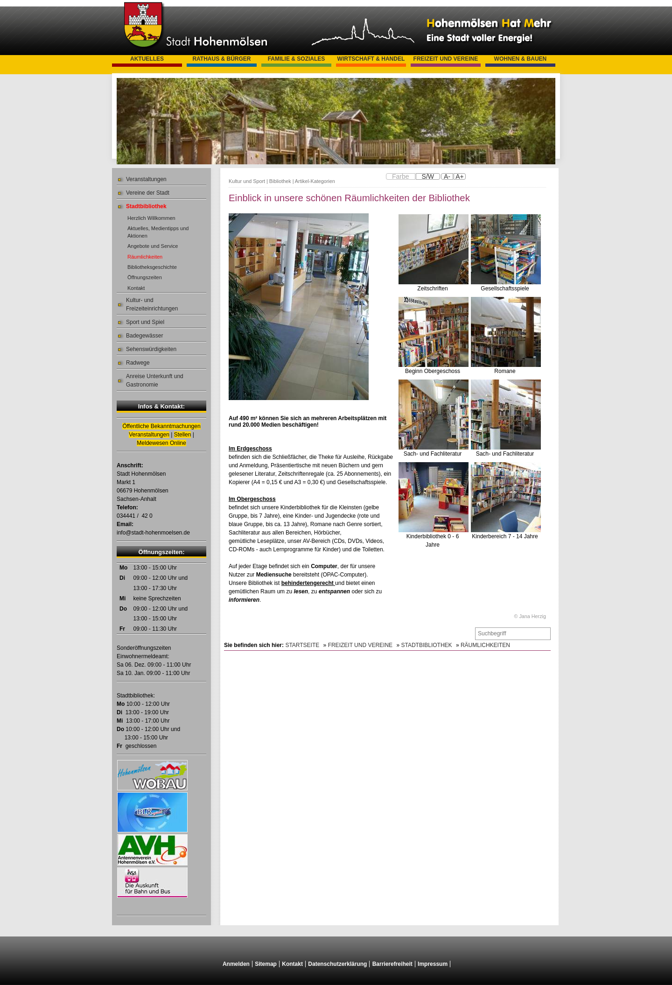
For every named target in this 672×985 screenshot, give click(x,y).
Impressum (433, 964)
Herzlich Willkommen (151, 218)
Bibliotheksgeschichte (152, 267)
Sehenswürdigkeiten (151, 349)
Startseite (302, 645)
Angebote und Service (152, 246)
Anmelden (236, 964)
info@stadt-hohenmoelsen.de (153, 532)
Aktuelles (147, 59)
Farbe (400, 176)
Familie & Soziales (296, 59)
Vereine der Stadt (147, 193)
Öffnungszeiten (144, 277)
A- (447, 176)
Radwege (138, 362)
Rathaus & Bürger (221, 59)
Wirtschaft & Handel (371, 59)
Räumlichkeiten (144, 257)
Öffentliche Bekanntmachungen (161, 426)
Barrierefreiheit (392, 964)
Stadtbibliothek (146, 206)
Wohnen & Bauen (520, 59)
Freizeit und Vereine (445, 59)
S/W (428, 176)
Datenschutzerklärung (337, 964)
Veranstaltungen (146, 179)
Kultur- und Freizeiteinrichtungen (152, 304)
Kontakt (136, 288)
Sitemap (266, 964)
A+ (459, 176)
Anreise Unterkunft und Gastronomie (154, 380)
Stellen (182, 434)
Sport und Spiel (145, 322)
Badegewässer (144, 335)
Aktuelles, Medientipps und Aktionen (158, 231)
